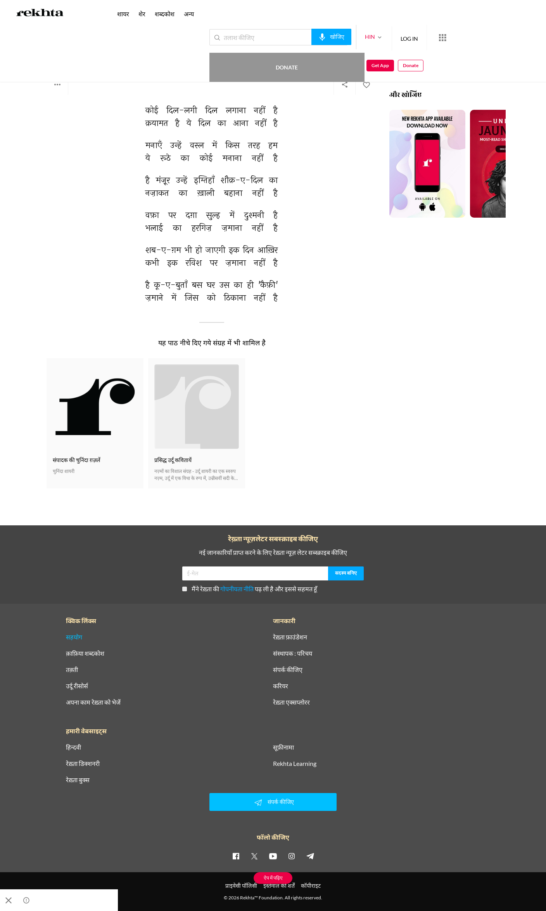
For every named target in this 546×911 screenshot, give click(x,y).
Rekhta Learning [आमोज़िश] (294, 763)
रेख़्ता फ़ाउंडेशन (290, 637)
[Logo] (40, 14)
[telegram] (310, 856)
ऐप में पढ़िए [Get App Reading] (273, 878)
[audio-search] (303, 37)
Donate (455, 37)
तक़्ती (72, 670)
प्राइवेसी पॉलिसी (241, 885)
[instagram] (291, 856)
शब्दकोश (165, 13)
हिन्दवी (73, 747)
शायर (123, 13)
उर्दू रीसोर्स (77, 686)
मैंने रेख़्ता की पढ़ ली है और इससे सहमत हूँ (249, 588)
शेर (141, 13)
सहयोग (74, 637)
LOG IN (381, 37)
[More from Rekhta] (414, 37)
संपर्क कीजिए (287, 670)
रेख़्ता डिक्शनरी (83, 763)
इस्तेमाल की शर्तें (279, 885)
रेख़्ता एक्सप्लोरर (291, 702)
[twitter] (254, 856)
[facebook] (236, 856)
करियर (280, 686)
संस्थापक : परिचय (292, 653)
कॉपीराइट (311, 885)
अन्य (189, 13)
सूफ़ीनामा (283, 747)
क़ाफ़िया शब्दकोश (85, 653)
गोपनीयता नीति (237, 588)
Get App (496, 37)
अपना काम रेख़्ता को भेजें (93, 702)
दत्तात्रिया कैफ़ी (60, 54)
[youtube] (273, 856)
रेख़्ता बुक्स (78, 780)
